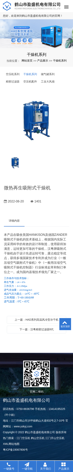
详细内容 (14, 220)
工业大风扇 (48, 81)
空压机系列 (12, 74)
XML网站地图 (11, 443)
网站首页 (27, 60)
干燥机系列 (60, 60)
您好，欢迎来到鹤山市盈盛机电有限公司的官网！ (33, 15)
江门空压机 (23, 438)
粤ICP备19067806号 (15, 449)
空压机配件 (30, 81)
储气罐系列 (48, 74)
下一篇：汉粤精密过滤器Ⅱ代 (36, 329)
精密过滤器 (12, 81)
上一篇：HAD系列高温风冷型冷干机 (37, 319)
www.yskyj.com (23, 426)
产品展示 (42, 60)
